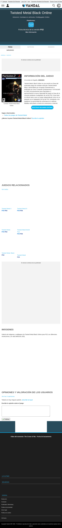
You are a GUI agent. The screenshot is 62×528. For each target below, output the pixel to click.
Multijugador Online (42, 17)
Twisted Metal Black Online (31, 13)
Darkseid (4, 1)
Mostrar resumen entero (42, 107)
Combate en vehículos (27, 17)
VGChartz (3, 518)
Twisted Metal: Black (8, 253)
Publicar (5, 419)
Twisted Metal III (22, 208)
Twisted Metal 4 (6, 208)
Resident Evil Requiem (14, 1)
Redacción (4, 499)
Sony (28, 1)
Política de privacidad (6, 507)
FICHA (10, 47)
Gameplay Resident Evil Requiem (40, 1)
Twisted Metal (6, 230)
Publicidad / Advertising (7, 504)
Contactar (3, 501)
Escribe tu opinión (38, 118)
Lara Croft (23, 1)
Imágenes (10, 50)
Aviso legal (4, 510)
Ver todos (5, 189)
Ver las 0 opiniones (8, 396)
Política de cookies (6, 512)
